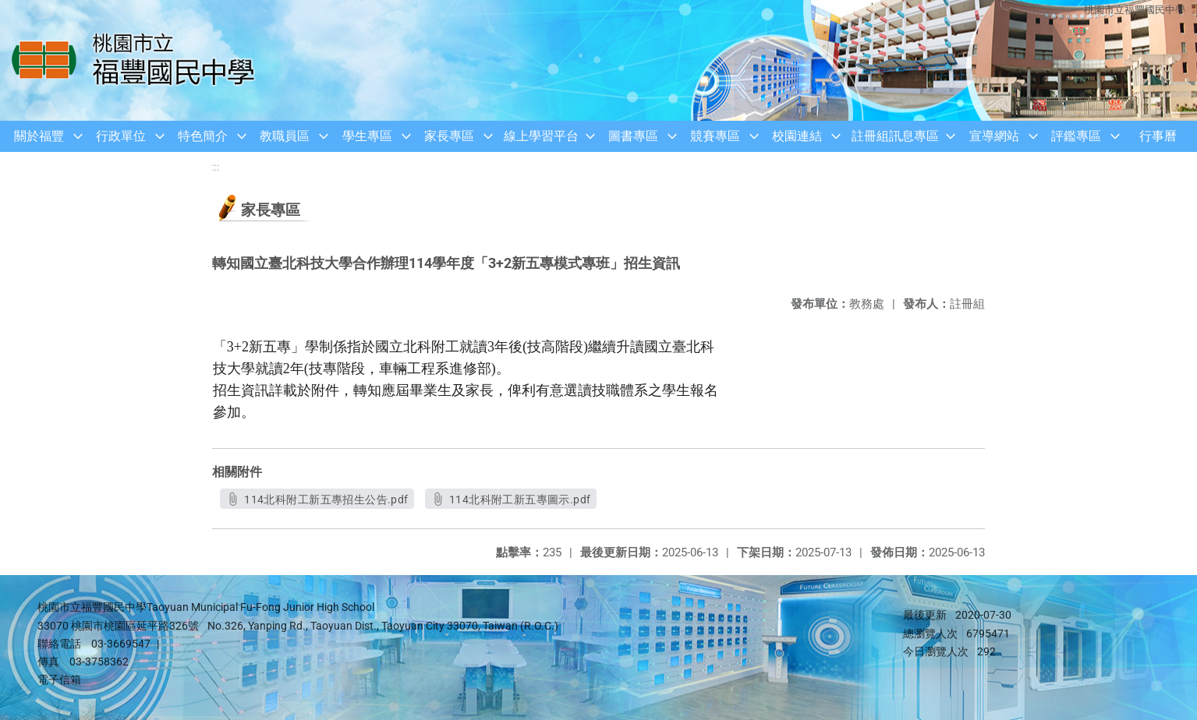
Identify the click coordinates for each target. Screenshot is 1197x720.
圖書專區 (633, 136)
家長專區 (449, 136)
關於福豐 (39, 136)
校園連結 (797, 136)
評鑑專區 (1076, 136)
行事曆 (1158, 136)
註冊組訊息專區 (895, 136)
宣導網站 (994, 136)
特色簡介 (203, 136)
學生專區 (367, 136)
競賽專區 (715, 136)
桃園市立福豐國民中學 (1134, 10)
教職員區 (285, 136)
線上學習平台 (541, 136)
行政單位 (121, 136)
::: (215, 167)
